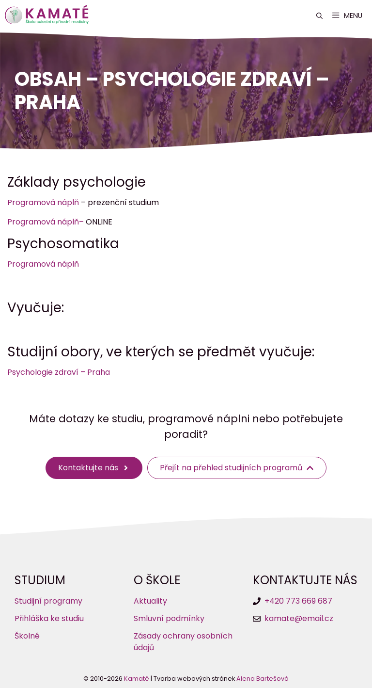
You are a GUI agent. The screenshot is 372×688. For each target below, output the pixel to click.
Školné (27, 635)
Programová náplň (43, 202)
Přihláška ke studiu (49, 618)
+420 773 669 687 (298, 601)
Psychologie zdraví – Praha (58, 372)
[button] (319, 16)
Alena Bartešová (262, 678)
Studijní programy (48, 601)
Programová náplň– (45, 221)
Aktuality (150, 601)
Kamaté (136, 678)
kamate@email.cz (298, 618)
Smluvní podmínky (169, 618)
